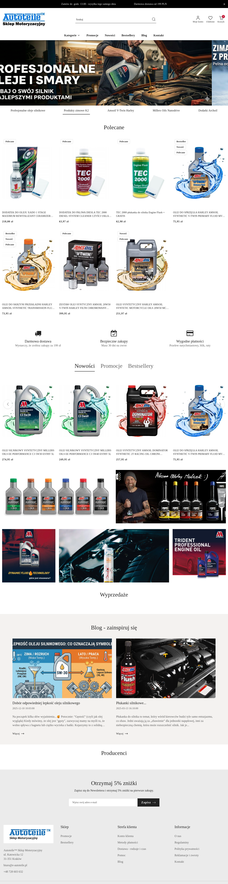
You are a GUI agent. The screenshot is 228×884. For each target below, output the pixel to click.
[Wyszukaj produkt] (115, 19)
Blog (120, 861)
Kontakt (179, 861)
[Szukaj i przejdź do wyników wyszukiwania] (153, 19)
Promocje (66, 836)
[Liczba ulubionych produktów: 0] (210, 19)
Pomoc (122, 855)
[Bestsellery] (128, 35)
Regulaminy (182, 842)
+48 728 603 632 (13, 871)
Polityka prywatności (187, 848)
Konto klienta (126, 836)
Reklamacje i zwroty (187, 855)
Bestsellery (67, 842)
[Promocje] (92, 35)
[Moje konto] (198, 19)
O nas (178, 836)
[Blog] (144, 35)
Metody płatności (128, 842)
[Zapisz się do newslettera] (103, 802)
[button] (72, 35)
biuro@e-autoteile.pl (15, 865)
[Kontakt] (158, 35)
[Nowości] (109, 35)
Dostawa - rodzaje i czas (132, 848)
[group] (114, 73)
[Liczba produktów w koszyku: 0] (221, 19)
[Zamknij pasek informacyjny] (224, 4)
